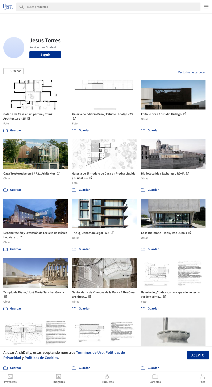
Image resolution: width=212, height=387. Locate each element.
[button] (13, 71)
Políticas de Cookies (41, 357)
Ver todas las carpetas (191, 72)
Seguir (45, 54)
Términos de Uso (90, 352)
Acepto (197, 355)
